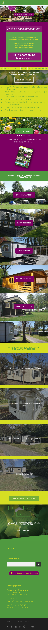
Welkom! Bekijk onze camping (24, 14)
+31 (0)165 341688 (17, 599)
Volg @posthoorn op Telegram (24, 573)
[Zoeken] (38, 564)
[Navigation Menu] (45, 3)
